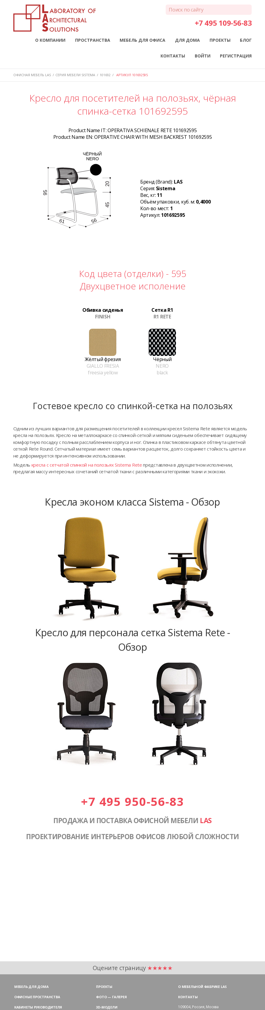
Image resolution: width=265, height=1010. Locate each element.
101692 (105, 75)
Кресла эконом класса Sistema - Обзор (132, 501)
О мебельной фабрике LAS (202, 986)
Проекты (104, 986)
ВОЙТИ (202, 56)
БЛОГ (246, 40)
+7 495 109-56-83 (223, 23)
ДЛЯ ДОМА (187, 40)
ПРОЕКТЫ (220, 40)
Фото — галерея (111, 997)
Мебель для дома (31, 986)
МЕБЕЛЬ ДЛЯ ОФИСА (142, 40)
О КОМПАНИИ (50, 40)
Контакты (187, 997)
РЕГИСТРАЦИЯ (236, 56)
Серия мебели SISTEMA (75, 75)
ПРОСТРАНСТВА (92, 40)
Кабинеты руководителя (38, 1007)
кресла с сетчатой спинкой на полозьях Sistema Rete (86, 465)
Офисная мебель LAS (32, 75)
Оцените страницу (133, 968)
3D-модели (106, 1007)
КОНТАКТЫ (173, 56)
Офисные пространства (37, 997)
